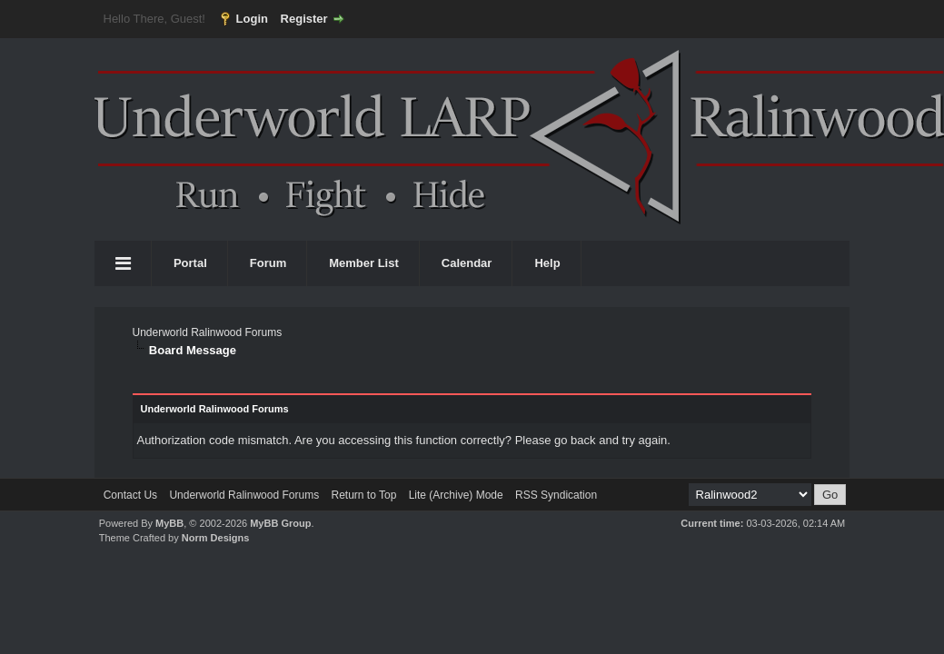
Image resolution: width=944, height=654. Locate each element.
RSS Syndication (556, 495)
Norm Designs (216, 537)
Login (252, 18)
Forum (268, 263)
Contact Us (130, 495)
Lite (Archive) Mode (456, 495)
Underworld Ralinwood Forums (207, 332)
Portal (190, 263)
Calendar (467, 263)
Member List (364, 263)
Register (304, 18)
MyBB (169, 523)
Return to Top (363, 495)
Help (547, 263)
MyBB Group (280, 523)
